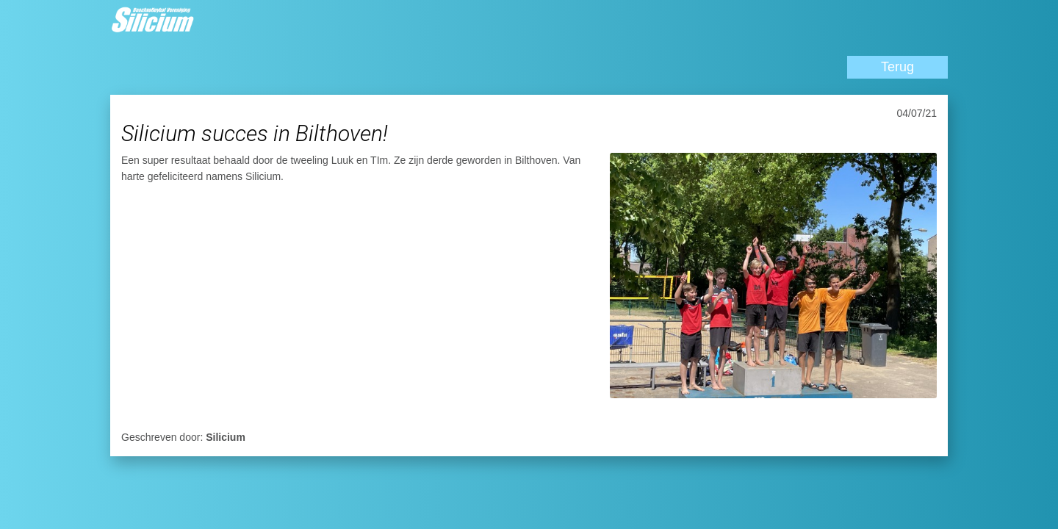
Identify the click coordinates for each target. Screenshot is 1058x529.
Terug (897, 67)
